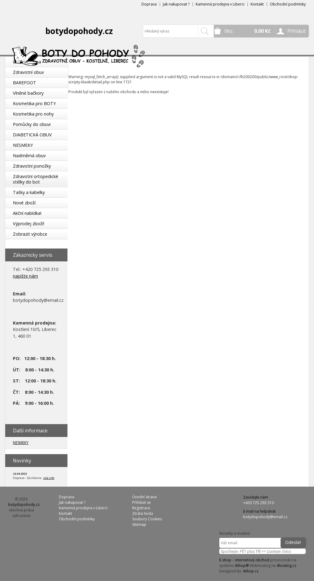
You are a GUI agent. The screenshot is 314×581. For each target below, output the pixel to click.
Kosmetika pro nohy (33, 114)
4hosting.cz (286, 565)
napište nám (25, 276)
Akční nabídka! (27, 213)
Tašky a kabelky (29, 192)
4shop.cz (250, 571)
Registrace (141, 508)
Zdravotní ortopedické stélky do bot (35, 179)
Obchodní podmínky (288, 4)
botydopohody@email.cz (265, 516)
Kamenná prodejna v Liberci (220, 4)
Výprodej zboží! (28, 223)
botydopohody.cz (79, 30)
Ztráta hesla (142, 513)
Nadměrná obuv (29, 155)
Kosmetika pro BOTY (34, 103)
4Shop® (242, 565)
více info (48, 478)
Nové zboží (24, 203)
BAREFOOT (24, 82)
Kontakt (257, 4)
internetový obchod (252, 560)
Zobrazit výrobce (30, 234)
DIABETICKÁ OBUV (32, 135)
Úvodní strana (144, 496)
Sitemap (139, 524)
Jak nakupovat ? (176, 4)
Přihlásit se (141, 502)
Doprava (149, 4)
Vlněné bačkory (28, 93)
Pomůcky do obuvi (32, 124)
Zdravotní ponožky (32, 166)
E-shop (225, 560)
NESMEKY (23, 145)
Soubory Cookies (147, 519)
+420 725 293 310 (258, 502)
